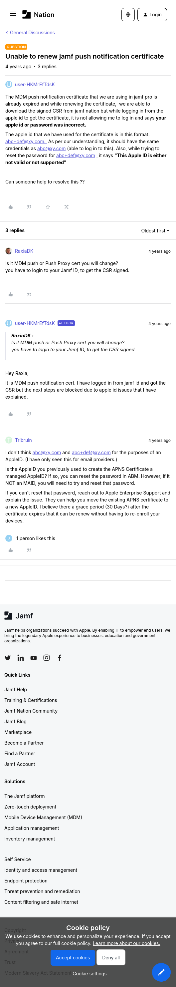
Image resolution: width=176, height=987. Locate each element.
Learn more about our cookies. (126, 943)
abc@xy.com (51, 148)
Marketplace (18, 732)
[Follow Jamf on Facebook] (59, 657)
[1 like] (30, 538)
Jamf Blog (15, 721)
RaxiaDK (24, 251)
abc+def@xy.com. (26, 141)
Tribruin (23, 440)
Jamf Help (15, 689)
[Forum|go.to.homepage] (38, 14)
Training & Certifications (30, 700)
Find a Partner (19, 753)
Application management (31, 828)
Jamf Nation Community (31, 711)
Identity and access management (40, 870)
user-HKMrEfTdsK (35, 84)
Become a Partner (24, 743)
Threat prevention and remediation (42, 891)
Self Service (17, 859)
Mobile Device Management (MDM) (43, 817)
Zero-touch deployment (30, 807)
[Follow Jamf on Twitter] (7, 658)
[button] (13, 16)
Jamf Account (19, 764)
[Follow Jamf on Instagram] (46, 657)
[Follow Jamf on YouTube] (33, 657)
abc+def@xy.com (75, 155)
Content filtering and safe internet (41, 902)
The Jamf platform (24, 796)
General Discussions (32, 32)
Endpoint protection (26, 880)
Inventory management (29, 838)
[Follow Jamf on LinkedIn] (20, 657)
